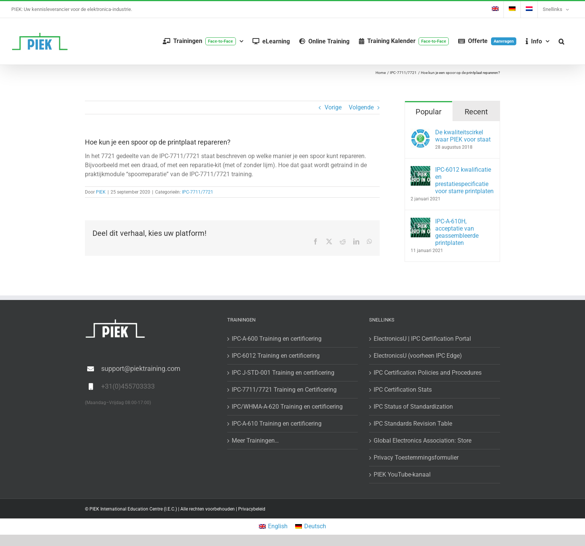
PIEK (101, 192)
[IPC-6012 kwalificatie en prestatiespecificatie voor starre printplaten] (420, 170)
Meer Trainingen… (255, 440)
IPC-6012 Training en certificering (276, 355)
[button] (561, 41)
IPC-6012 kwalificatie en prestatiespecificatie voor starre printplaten (464, 180)
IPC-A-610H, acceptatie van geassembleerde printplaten (457, 232)
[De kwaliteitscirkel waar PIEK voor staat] (420, 133)
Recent (476, 111)
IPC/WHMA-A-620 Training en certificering (287, 406)
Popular (429, 111)
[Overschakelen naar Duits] (512, 9)
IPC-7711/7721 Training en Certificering (284, 389)
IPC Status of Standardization (413, 406)
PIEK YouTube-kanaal (402, 474)
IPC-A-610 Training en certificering (277, 423)
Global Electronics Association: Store (422, 440)
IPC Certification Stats (403, 389)
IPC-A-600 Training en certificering (277, 338)
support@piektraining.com (140, 368)
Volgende (361, 107)
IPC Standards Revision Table (413, 423)
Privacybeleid (251, 509)
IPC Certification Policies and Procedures (428, 372)
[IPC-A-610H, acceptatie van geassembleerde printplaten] (420, 222)
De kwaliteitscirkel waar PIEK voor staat (463, 136)
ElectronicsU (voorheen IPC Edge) (418, 355)
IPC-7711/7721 (197, 192)
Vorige (333, 107)
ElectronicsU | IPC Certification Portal (422, 338)
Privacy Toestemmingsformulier (416, 457)
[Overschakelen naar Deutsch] (310, 526)
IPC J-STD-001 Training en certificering (283, 372)
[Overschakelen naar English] (273, 526)
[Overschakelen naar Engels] (495, 9)
